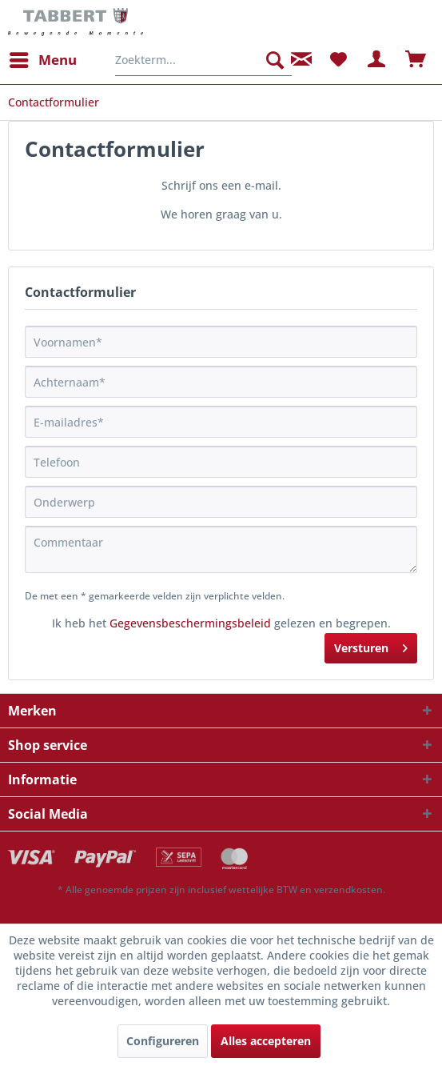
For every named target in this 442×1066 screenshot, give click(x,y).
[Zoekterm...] (203, 60)
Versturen (371, 645)
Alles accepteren (266, 1040)
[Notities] (338, 60)
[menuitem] (42, 60)
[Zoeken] (275, 60)
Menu (43, 58)
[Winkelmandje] (416, 60)
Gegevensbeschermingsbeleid (190, 623)
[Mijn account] (377, 60)
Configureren (162, 1040)
